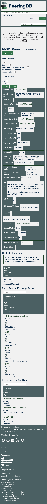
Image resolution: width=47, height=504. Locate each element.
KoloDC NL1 (8, 417)
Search (3, 449)
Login (43, 18)
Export (13, 86)
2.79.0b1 (4, 435)
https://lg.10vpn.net (26, 119)
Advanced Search (7, 15)
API (2, 458)
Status (3, 468)
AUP (13, 431)
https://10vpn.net (25, 104)
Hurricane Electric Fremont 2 (14, 408)
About (3, 445)
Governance (5, 466)
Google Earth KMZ (8, 470)
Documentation (7, 460)
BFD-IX (8, 348)
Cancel (5, 86)
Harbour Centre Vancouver (13, 399)
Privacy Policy (14, 435)
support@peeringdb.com (10, 476)
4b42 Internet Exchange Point (16, 316)
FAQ (2, 464)
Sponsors (4, 451)
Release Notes (6, 462)
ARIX (7, 332)
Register (32, 18)
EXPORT (7, 53)
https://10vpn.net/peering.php (27, 223)
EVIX (7, 364)
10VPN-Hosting (21, 89)
